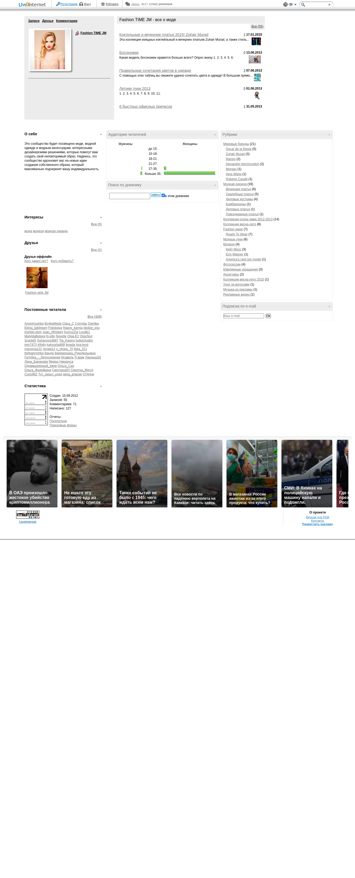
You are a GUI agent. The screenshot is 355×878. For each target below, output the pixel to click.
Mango (231, 159)
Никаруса (66, 361)
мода (28, 231)
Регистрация (69, 4)
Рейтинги (112, 4)
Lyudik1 (84, 332)
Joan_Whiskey (53, 332)
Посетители (58, 421)
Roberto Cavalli (237, 179)
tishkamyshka (34, 353)
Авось (135, 4)
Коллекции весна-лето (239, 224)
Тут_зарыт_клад (50, 374)
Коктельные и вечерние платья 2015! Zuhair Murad (164, 34)
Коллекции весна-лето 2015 (243, 279)
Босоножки (129, 52)
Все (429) (94, 317)
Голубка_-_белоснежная (42, 357)
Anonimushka (34, 323)
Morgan (231, 169)
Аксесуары (231, 274)
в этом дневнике (177, 196)
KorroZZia (71, 332)
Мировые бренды (236, 144)
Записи (34, 21)
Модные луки (233, 239)
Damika (93, 323)
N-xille (50, 336)
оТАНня (88, 374)
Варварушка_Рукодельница (75, 353)
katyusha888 (56, 345)
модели (38, 231)
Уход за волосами (236, 284)
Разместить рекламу (317, 862)
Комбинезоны (236, 204)
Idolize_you (92, 328)
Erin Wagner (234, 254)
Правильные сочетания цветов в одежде (155, 70)
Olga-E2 (73, 336)
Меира (53, 361)
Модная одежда (235, 184)
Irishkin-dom (33, 332)
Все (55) (257, 26)
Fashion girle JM (36, 293)
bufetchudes (84, 340)
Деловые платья (238, 209)
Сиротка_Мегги (82, 370)
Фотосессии (232, 264)
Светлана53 (61, 370)
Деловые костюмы (239, 199)
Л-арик (79, 357)
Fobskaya (55, 328)
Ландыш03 (93, 357)
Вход (87, 4)
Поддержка (285, 4)
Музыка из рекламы (238, 289)
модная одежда (56, 231)
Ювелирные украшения (240, 269)
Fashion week (233, 229)
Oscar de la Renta (239, 149)
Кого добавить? (62, 261)
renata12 (49, 349)
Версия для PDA (317, 855)
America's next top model (243, 259)
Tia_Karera (67, 340)
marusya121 (33, 349)
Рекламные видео (237, 294)
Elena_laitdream (36, 328)
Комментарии (66, 21)
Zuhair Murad (235, 154)
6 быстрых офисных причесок (145, 106)
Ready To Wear (237, 234)
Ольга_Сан (66, 366)
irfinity (42, 345)
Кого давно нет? (36, 261)
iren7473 (31, 345)
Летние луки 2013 (135, 88)
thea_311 (80, 349)
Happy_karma (73, 328)
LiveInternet (33, 5)
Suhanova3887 (47, 340)
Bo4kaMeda (53, 323)
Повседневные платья (242, 214)
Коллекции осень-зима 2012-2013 (248, 219)
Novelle (61, 336)
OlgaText (86, 336)
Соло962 (31, 374)
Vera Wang (234, 174)
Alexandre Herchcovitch (242, 164)
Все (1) (96, 250)
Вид (293, 5)
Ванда (49, 353)
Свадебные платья (240, 194)
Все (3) (96, 224)
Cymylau (81, 323)
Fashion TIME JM (77, 33)
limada (70, 345)
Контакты (317, 859)
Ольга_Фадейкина (38, 370)
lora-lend (82, 345)
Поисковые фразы (63, 425)
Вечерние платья (238, 189)
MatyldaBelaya (35, 336)
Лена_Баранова (36, 361)
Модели (229, 244)
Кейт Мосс (233, 249)
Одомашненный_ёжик (41, 366)
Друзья (47, 21)
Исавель (67, 357)
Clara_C (68, 323)
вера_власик (72, 374)
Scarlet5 (30, 340)
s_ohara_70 (64, 349)
